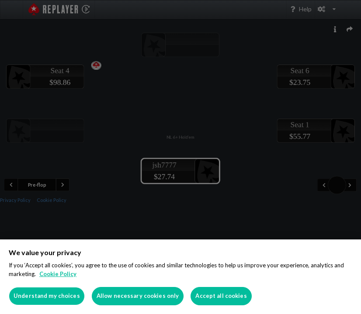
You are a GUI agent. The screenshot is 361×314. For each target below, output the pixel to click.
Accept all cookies (220, 295)
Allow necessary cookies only (138, 295)
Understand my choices (47, 295)
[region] (180, 276)
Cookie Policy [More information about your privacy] (57, 273)
